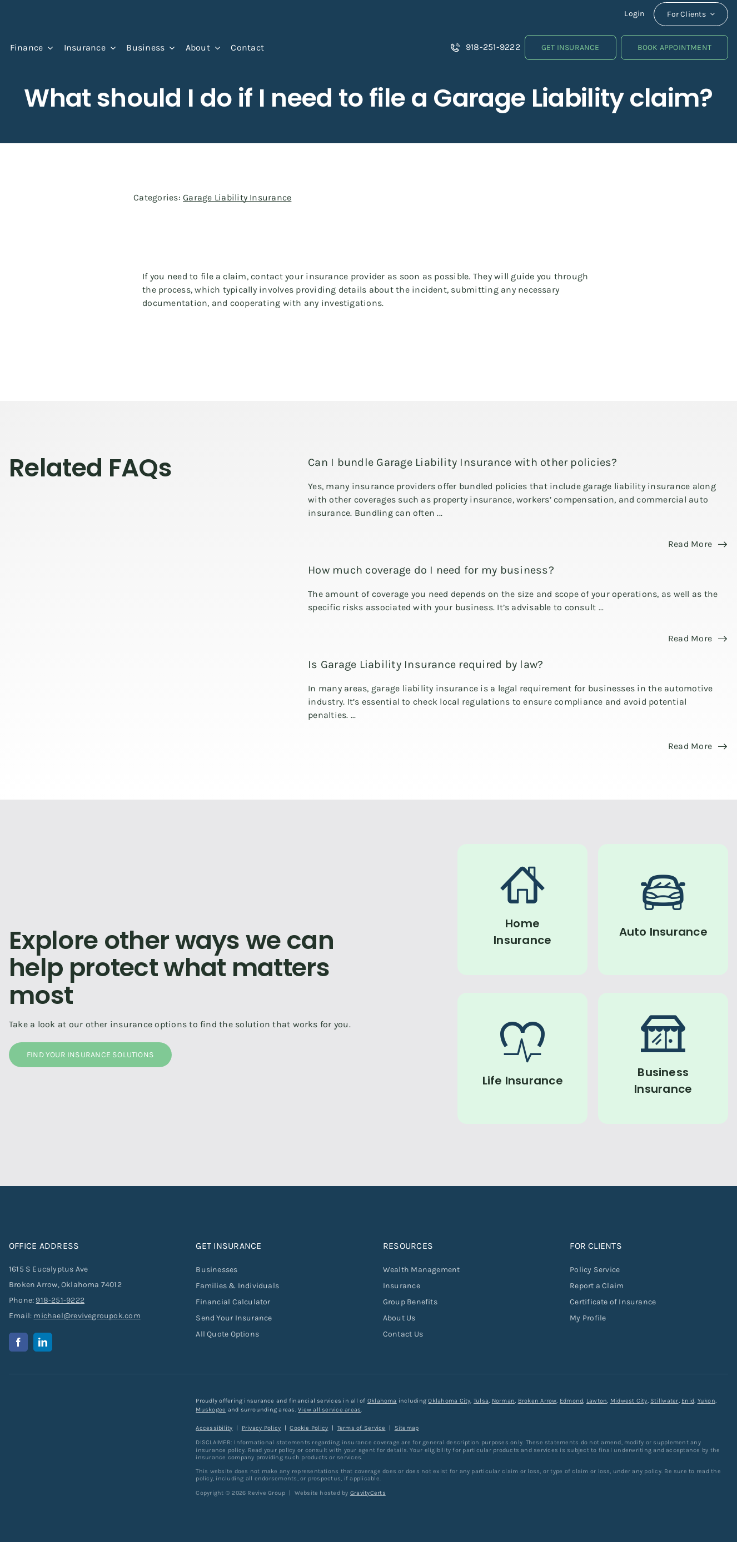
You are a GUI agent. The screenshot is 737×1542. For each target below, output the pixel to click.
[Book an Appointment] (674, 47)
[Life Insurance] (522, 1058)
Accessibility (214, 1428)
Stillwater (664, 1400)
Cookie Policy (309, 1428)
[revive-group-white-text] (64, 1400)
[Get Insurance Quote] (570, 47)
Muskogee (211, 1409)
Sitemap (407, 1428)
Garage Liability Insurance (237, 197)
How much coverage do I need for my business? (431, 570)
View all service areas (329, 1409)
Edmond (571, 1400)
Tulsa (481, 1400)
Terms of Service (361, 1428)
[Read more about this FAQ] (697, 544)
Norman (503, 1400)
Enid (687, 1400)
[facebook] (18, 1342)
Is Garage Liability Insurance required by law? (425, 664)
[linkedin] (42, 1342)
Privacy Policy (261, 1428)
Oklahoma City (449, 1400)
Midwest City (629, 1400)
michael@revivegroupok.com (86, 1315)
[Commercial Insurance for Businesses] (663, 1058)
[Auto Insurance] (663, 909)
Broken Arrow (537, 1400)
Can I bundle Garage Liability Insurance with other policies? (462, 462)
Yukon (706, 1400)
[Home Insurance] (522, 909)
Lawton (596, 1400)
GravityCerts (368, 1492)
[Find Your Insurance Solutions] (90, 1054)
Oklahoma (382, 1400)
